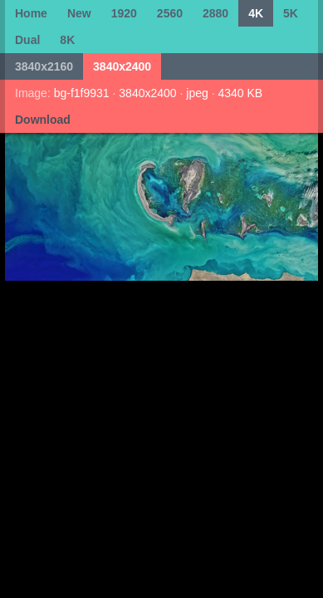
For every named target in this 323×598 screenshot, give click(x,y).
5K (290, 13)
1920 (124, 13)
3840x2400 (122, 66)
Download (43, 119)
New (79, 13)
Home (31, 13)
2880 (215, 13)
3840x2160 (44, 66)
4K (255, 13)
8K (67, 40)
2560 (170, 13)
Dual (27, 40)
